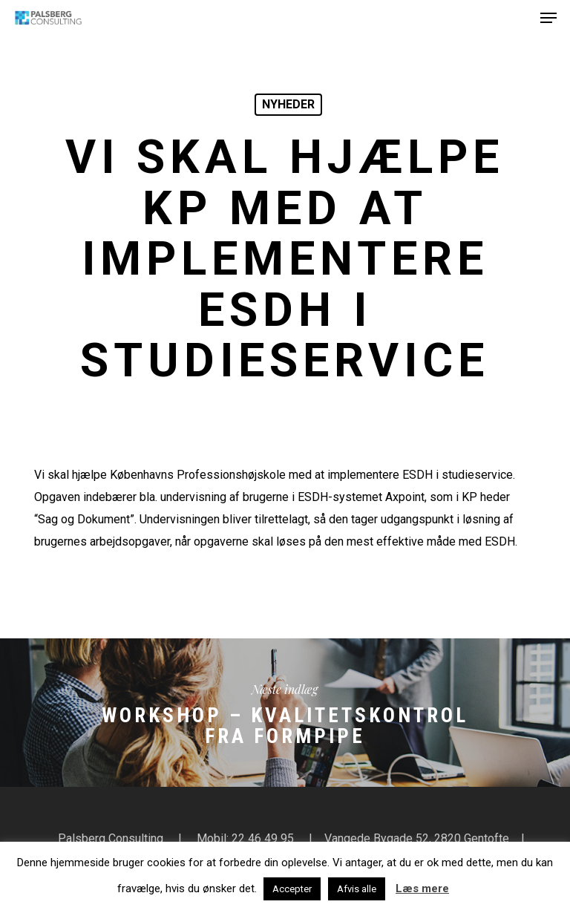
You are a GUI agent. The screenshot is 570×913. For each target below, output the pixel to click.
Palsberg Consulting (110, 838)
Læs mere (422, 888)
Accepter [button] (292, 888)
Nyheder (288, 104)
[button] (548, 17)
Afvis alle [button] (356, 888)
